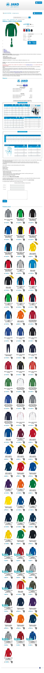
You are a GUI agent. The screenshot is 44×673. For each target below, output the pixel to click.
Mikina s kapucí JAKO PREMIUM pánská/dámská (20, 559)
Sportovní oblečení (12, 19)
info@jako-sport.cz (29, 64)
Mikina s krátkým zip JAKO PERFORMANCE (20, 272)
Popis (4, 49)
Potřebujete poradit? (7, 52)
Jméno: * (4, 185)
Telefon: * (5, 187)
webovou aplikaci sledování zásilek (16, 71)
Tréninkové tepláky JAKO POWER (8, 357)
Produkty (8, 19)
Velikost (24, 34)
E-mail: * (4, 189)
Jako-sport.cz (4, 19)
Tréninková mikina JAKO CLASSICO (20, 475)
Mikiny (16, 19)
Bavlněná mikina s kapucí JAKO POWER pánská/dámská (32, 322)
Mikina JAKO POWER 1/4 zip (8, 222)
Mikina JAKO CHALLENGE (32, 272)
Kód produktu (25, 40)
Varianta (24, 37)
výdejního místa (17, 72)
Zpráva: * (4, 200)
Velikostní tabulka (6, 51)
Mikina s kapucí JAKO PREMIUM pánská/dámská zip (8, 559)
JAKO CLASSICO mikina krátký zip (32, 255)
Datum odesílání (25, 36)
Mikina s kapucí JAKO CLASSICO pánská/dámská (20, 441)
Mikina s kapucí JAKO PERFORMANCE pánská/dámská (20, 221)
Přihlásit (39, 2)
